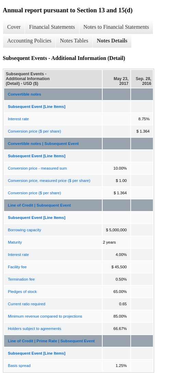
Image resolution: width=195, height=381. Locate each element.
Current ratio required (26, 304)
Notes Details (112, 41)
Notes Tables (74, 41)
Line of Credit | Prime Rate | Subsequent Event (51, 341)
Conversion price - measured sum (37, 168)
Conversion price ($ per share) (34, 131)
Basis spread (19, 366)
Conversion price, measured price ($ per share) (49, 181)
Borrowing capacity (24, 230)
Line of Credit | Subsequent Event (39, 205)
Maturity (15, 242)
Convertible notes (24, 94)
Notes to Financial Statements (116, 27)
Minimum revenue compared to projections (45, 316)
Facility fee (17, 267)
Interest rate (18, 119)
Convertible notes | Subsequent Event (43, 144)
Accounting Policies (29, 41)
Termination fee (21, 279)
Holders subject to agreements (34, 329)
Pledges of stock (22, 292)
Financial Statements (52, 27)
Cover (14, 27)
